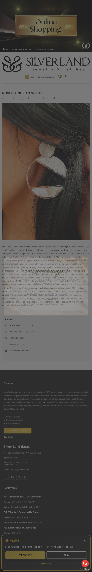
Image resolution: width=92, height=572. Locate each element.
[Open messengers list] (85, 563)
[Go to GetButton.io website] (85, 569)
